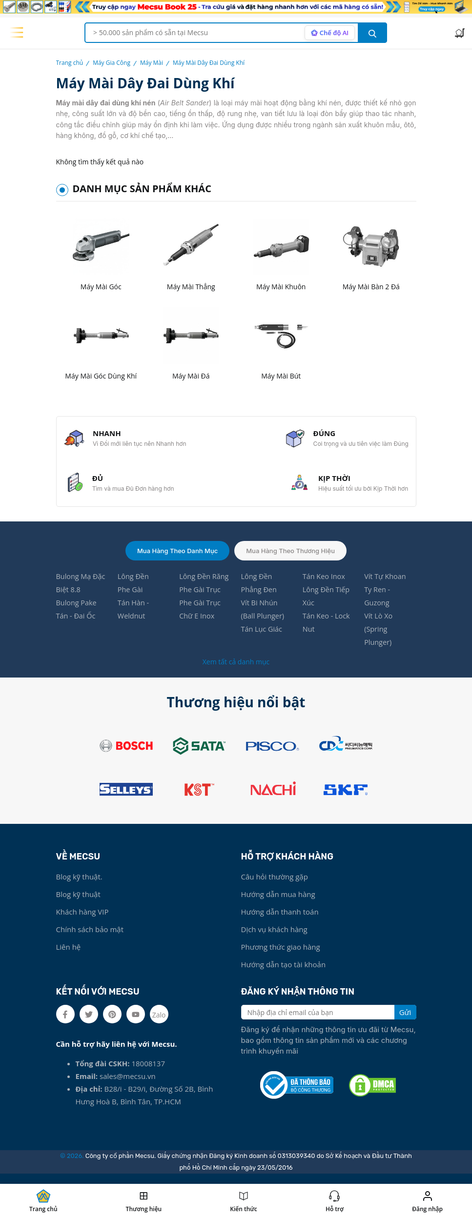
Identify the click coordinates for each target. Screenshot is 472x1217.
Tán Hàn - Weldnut (134, 617)
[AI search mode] (329, 32)
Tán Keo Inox (325, 583)
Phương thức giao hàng (280, 956)
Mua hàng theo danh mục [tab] (177, 556)
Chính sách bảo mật (90, 938)
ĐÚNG (323, 434)
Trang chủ (69, 63)
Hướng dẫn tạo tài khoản (283, 973)
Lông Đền (134, 583)
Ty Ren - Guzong (377, 603)
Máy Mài (151, 63)
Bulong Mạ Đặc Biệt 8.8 (81, 589)
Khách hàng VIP (82, 921)
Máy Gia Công (111, 63)
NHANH (108, 434)
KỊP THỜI (333, 482)
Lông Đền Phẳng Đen (259, 589)
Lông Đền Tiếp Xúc (327, 603)
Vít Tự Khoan (386, 583)
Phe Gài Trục (200, 596)
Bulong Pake (77, 610)
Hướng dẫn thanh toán (280, 921)
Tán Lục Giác (262, 637)
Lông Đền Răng (204, 583)
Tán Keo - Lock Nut (327, 630)
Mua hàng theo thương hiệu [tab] (290, 556)
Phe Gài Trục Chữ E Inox (200, 617)
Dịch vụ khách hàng (274, 938)
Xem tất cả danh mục (236, 671)
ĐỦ (99, 482)
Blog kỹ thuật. (79, 886)
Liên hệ (68, 956)
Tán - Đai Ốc (76, 624)
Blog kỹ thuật (78, 903)
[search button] (372, 32)
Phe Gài (131, 596)
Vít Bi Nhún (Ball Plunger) (263, 617)
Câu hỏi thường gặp (274, 886)
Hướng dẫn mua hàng (278, 903)
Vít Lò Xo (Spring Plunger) (378, 637)
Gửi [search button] (405, 1021)
